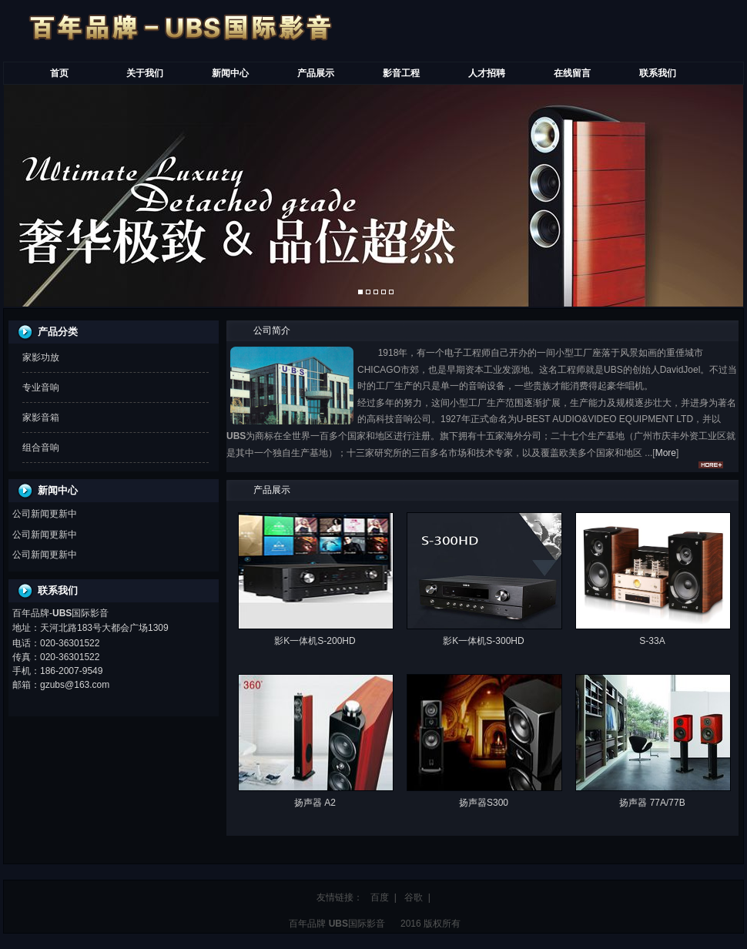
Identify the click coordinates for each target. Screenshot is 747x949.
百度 (379, 897)
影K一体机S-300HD (483, 640)
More (665, 453)
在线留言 (572, 73)
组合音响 (40, 447)
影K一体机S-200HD (314, 640)
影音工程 (401, 73)
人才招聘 (486, 73)
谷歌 (413, 897)
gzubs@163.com (74, 684)
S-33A (652, 640)
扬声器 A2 (315, 802)
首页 (59, 73)
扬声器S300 (483, 802)
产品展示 (315, 73)
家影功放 (40, 357)
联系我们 (657, 73)
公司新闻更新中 (44, 513)
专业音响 (40, 387)
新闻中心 (230, 73)
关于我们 (144, 73)
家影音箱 (40, 417)
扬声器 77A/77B (652, 802)
